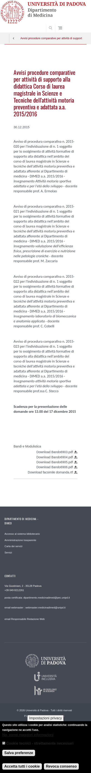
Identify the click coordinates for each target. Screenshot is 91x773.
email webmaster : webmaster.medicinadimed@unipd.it (35, 607)
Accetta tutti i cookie (22, 769)
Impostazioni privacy (45, 721)
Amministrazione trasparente (20, 540)
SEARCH (78, 24)
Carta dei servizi (13, 546)
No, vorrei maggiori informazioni (27, 738)
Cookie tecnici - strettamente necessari (40, 747)
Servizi (8, 552)
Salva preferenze (18, 756)
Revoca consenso (61, 769)
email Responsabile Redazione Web (25, 619)
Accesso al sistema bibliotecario (22, 533)
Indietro (13, 38)
